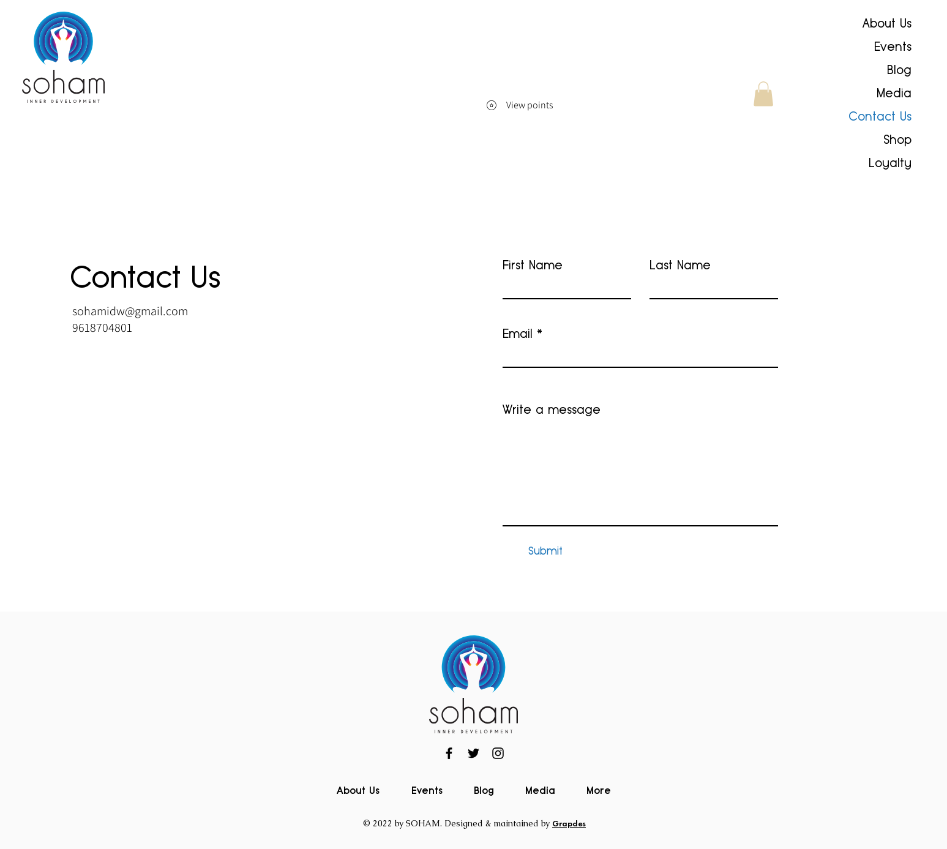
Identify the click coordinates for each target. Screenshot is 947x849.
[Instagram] (498, 753)
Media (894, 93)
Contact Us (879, 116)
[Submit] (546, 551)
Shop (897, 139)
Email (518, 333)
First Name (533, 265)
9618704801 (102, 327)
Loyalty (890, 163)
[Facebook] (449, 753)
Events (892, 46)
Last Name (680, 265)
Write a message (552, 409)
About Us (887, 23)
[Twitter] (473, 753)
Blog (899, 70)
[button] (763, 94)
